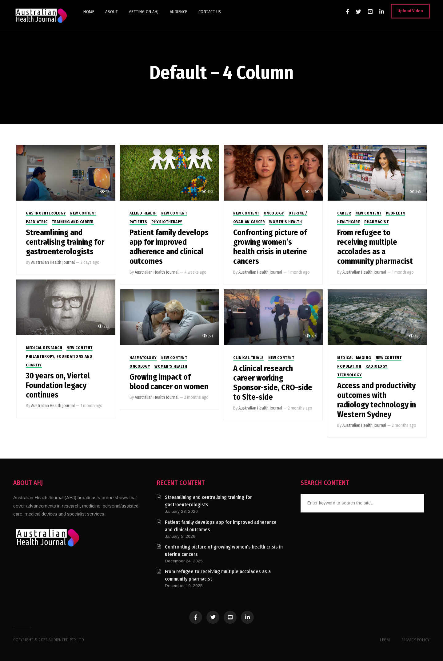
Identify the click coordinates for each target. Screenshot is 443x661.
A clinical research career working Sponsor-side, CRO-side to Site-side (272, 383)
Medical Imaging (354, 357)
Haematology (143, 357)
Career (344, 213)
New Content (83, 213)
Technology (349, 375)
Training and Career (73, 221)
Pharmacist (376, 221)
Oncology (274, 213)
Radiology (376, 366)
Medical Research (44, 347)
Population (349, 366)
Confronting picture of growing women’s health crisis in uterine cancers (270, 247)
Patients (138, 221)
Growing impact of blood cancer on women (169, 381)
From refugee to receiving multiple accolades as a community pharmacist (375, 247)
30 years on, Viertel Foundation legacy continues (58, 385)
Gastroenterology (46, 213)
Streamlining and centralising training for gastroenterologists (65, 242)
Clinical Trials (248, 357)
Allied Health (143, 213)
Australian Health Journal (53, 262)
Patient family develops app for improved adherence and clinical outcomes (169, 247)
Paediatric (36, 221)
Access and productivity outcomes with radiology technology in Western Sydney (376, 400)
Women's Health (285, 221)
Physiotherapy (166, 221)
